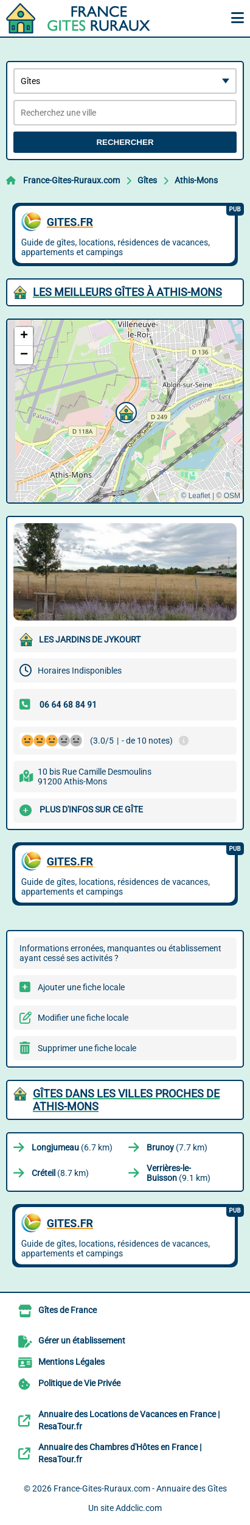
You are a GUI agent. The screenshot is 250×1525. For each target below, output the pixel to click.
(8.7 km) (60, 1173)
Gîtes (147, 180)
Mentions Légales (71, 1362)
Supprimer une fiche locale (87, 1048)
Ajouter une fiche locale (81, 987)
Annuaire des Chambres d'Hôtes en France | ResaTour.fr (119, 1453)
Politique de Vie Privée (79, 1383)
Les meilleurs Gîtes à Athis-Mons (127, 292)
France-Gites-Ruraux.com (71, 180)
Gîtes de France (67, 1310)
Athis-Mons (196, 180)
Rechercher (124, 142)
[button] (125, 411)
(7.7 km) (177, 1147)
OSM (232, 495)
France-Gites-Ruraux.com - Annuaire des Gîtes (140, 1488)
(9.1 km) (178, 1173)
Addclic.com (139, 1508)
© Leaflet (195, 495)
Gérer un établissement (81, 1340)
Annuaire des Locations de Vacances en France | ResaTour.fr (129, 1420)
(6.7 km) (72, 1147)
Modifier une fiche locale (83, 1018)
